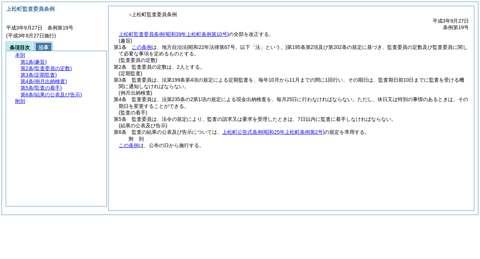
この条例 (142, 47)
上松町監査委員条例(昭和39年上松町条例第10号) (174, 34)
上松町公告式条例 (273, 132)
